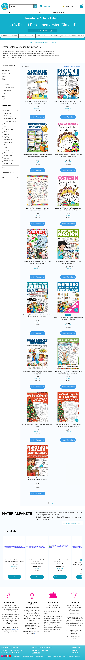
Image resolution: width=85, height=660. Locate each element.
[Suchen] (20, 6)
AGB (35, 633)
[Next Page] (57, 503)
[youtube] (10, 656)
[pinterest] (7, 656)
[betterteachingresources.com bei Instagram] (2, 656)
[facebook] (4, 656)
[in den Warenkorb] (37, 117)
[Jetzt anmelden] (42, 30)
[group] (42, 557)
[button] (82, 6)
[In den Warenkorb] (14, 577)
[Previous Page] (48, 503)
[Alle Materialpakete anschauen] (72, 523)
